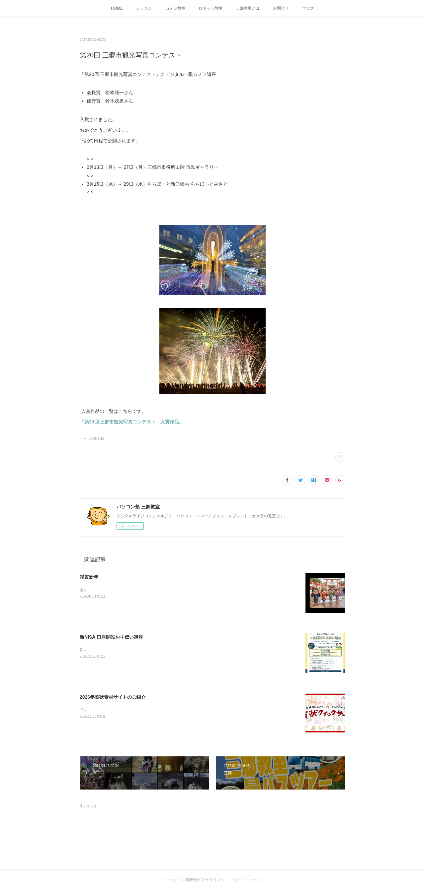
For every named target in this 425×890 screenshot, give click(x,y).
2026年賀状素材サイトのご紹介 (113, 697)
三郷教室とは (248, 8)
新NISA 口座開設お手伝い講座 (111, 637)
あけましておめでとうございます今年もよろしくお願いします (135, 589)
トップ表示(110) (92, 439)
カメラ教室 (175, 8)
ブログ (308, 8)
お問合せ (281, 8)
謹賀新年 (89, 577)
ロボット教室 (210, 8)
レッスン (144, 8)
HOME (117, 8)
